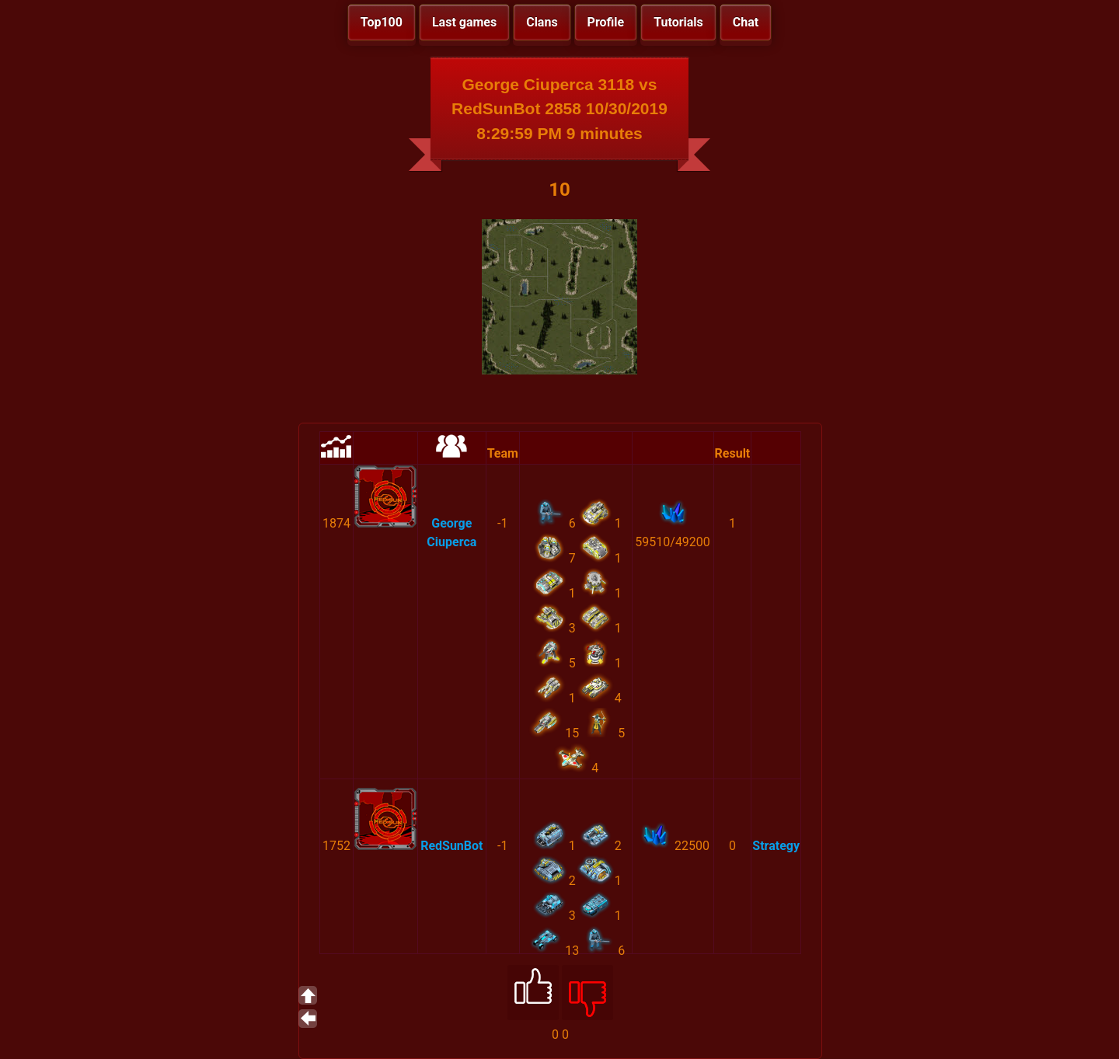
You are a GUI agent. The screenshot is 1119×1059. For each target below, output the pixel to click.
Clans (541, 22)
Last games (464, 22)
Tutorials (678, 22)
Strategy (776, 845)
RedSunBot (451, 845)
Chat (745, 22)
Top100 (382, 22)
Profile (606, 22)
